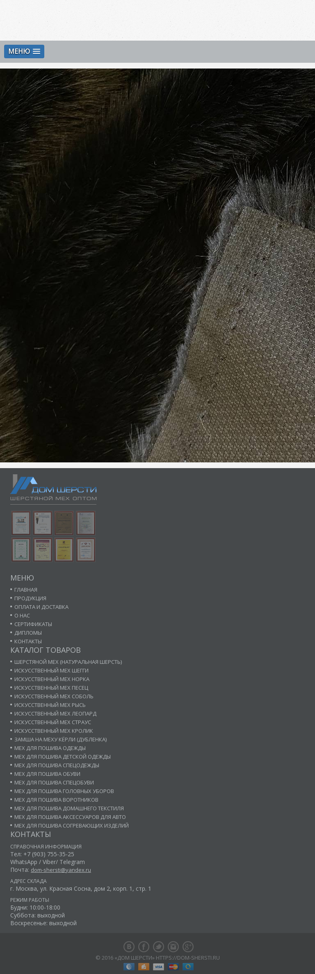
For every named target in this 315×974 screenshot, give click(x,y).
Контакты (28, 641)
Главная (25, 589)
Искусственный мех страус (52, 722)
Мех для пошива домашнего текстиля (69, 808)
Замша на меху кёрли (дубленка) (60, 739)
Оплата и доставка (41, 606)
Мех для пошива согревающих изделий (71, 825)
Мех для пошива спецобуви (54, 782)
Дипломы (28, 632)
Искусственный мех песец (51, 687)
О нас (22, 615)
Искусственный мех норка (51, 679)
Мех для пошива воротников (56, 799)
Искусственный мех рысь (50, 705)
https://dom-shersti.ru (188, 957)
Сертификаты (33, 624)
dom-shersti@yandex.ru (61, 869)
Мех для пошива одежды (50, 748)
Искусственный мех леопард (55, 713)
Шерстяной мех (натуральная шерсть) (68, 661)
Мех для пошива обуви (47, 773)
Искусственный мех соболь (54, 696)
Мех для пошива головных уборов (64, 791)
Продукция (30, 598)
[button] (24, 51)
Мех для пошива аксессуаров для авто (70, 817)
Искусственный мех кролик (53, 730)
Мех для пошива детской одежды (62, 756)
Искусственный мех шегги (51, 670)
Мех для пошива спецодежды (56, 765)
